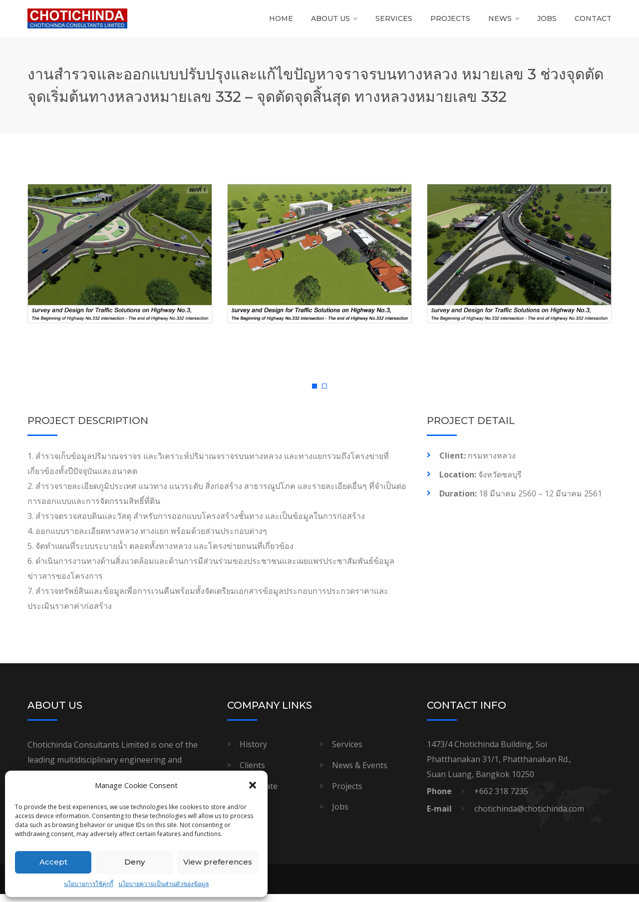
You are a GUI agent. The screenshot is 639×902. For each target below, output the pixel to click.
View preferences (217, 862)
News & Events (359, 773)
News (500, 22)
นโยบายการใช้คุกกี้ (88, 884)
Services (393, 22)
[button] (253, 785)
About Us (330, 22)
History (253, 752)
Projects (450, 22)
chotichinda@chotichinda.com (529, 816)
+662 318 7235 (501, 799)
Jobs (547, 22)
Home (281, 22)
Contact (593, 22)
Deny (134, 862)
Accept (53, 862)
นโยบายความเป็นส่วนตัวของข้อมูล (163, 884)
